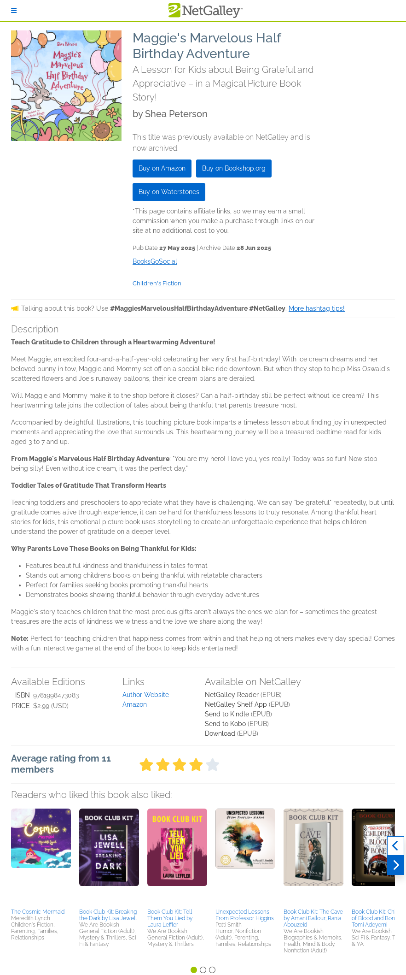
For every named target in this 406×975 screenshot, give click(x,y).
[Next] (395, 865)
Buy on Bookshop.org (234, 168)
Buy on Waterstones (169, 191)
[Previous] (395, 846)
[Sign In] (14, 11)
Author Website (145, 694)
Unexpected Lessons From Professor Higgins (244, 915)
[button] (41, 857)
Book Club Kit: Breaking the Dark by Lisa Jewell (108, 915)
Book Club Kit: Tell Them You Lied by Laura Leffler (169, 918)
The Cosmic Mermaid (37, 912)
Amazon (134, 704)
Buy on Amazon (162, 168)
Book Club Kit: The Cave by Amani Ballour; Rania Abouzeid (313, 918)
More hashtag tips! (317, 308)
